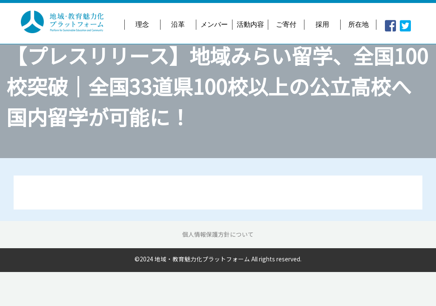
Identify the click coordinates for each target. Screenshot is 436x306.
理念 (142, 24)
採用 (322, 24)
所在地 (358, 24)
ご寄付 (286, 24)
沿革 (178, 24)
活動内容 (250, 24)
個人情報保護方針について (218, 234)
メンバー (214, 24)
